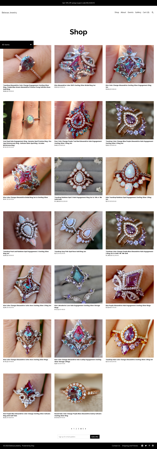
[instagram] (153, 446)
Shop (117, 12)
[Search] (152, 13)
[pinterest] (149, 446)
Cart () (146, 12)
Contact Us (116, 446)
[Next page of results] (85, 429)
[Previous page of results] (71, 429)
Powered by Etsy (28, 446)
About (123, 12)
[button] (17, 45)
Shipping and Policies (130, 446)
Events (130, 12)
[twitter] (146, 446)
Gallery (138, 12)
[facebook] (142, 446)
